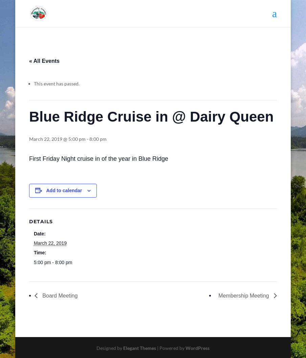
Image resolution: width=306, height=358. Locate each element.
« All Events (44, 61)
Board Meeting (59, 296)
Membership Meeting (244, 296)
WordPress (197, 348)
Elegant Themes (139, 348)
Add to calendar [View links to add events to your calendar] (64, 190)
